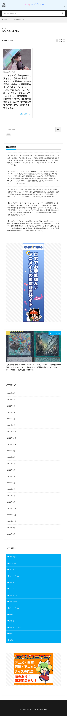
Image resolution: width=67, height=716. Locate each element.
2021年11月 (11, 515)
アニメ (11, 570)
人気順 (10, 40)
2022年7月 (11, 464)
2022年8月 (11, 457)
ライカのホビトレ (40, 709)
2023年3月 (11, 412)
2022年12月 (11, 432)
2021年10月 (11, 521)
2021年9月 (11, 528)
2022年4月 (11, 483)
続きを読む (24, 114)
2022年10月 (11, 444)
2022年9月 (11, 451)
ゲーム (11, 589)
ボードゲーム (14, 608)
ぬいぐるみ (13, 563)
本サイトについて (15, 627)
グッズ (11, 582)
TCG (8, 135)
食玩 (11, 640)
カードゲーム (56, 333)
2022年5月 (11, 476)
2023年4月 (11, 406)
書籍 (11, 614)
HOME (6, 20)
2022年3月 (11, 489)
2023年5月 (11, 400)
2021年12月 (11, 508)
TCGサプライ (14, 557)
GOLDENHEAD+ (19, 20)
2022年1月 (11, 502)
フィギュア (13, 595)
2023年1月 (11, 425)
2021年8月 (11, 534)
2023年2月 (11, 419)
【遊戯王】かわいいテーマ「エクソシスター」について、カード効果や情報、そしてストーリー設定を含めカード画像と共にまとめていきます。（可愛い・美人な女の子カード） (33, 367)
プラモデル (13, 602)
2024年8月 (11, 393)
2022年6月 (11, 470)
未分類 (11, 621)
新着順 (4, 40)
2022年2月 (11, 496)
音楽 (11, 634)
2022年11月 (11, 438)
